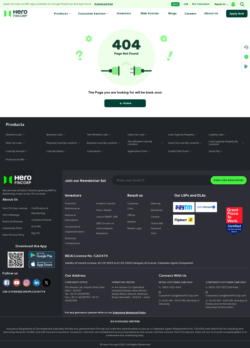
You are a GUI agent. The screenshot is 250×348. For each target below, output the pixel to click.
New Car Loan (14, 143)
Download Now (103, 4)
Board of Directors (12, 221)
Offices (131, 215)
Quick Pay (214, 151)
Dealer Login (134, 228)
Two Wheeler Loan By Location (140, 143)
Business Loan (54, 134)
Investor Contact (105, 203)
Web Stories (149, 13)
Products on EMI (15, 159)
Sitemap (156, 203)
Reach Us (220, 4)
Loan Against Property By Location (223, 143)
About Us (211, 13)
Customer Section (92, 13)
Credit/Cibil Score (178, 151)
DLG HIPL (36, 226)
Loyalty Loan (216, 134)
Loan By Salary (54, 151)
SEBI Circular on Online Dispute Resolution (105, 228)
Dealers (131, 221)
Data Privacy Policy (13, 235)
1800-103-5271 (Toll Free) (222, 287)
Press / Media (103, 210)
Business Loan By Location (102, 143)
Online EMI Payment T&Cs (157, 228)
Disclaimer (156, 210)
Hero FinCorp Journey (14, 208)
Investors (124, 13)
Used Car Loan (136, 134)
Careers (190, 13)
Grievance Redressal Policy (129, 312)
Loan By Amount (15, 151)
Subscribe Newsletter (229, 180)
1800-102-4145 (170, 287)
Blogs (172, 13)
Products (60, 13)
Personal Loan (14, 134)
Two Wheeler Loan (97, 134)
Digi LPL (36, 233)
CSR (186, 4)
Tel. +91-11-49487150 (77, 294)
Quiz (175, 4)
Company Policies (41, 220)
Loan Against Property (181, 134)
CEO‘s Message (10, 215)
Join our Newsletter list (85, 181)
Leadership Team (12, 228)
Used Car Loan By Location (183, 143)
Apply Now (236, 13)
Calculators (93, 151)
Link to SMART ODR (107, 216)
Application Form (137, 151)
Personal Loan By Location (61, 143)
